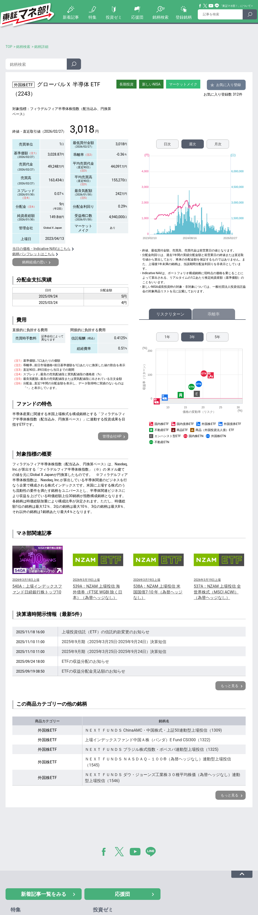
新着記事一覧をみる (43, 894)
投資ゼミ (114, 17)
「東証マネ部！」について (235, 6)
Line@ (216, 5)
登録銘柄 (184, 17)
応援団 (137, 17)
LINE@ (152, 852)
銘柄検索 (160, 17)
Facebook (200, 5)
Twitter (205, 5)
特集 (92, 17)
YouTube (211, 5)
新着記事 (71, 17)
